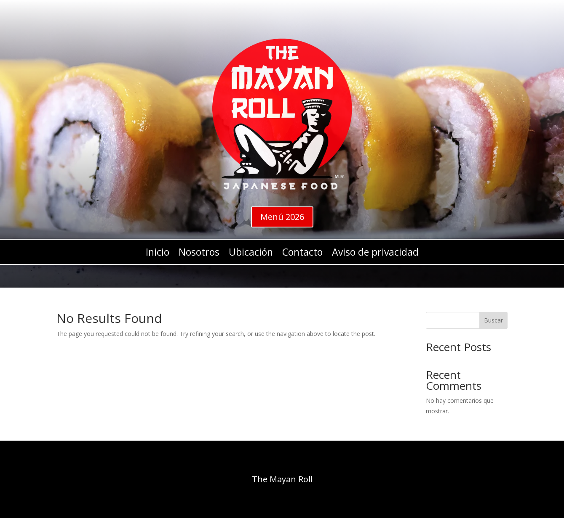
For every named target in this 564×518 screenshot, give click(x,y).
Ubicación (251, 253)
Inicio (157, 253)
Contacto (302, 253)
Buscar (493, 320)
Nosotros (199, 253)
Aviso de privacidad (375, 253)
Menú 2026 (282, 216)
